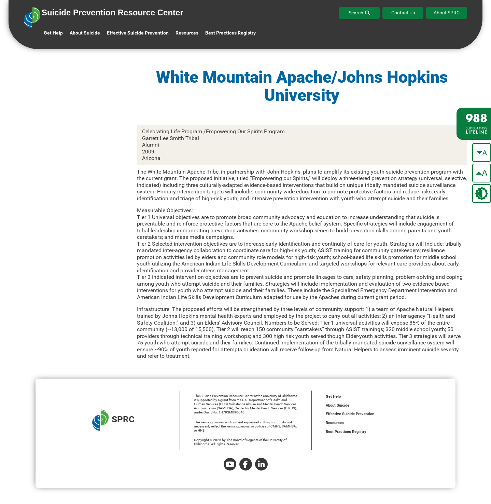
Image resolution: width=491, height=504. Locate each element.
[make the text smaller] (481, 152)
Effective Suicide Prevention (350, 414)
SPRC (113, 420)
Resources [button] (187, 33)
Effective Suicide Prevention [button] (138, 33)
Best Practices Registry (230, 33)
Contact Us (403, 12)
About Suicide (85, 33)
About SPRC (447, 12)
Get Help (53, 33)
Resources (335, 423)
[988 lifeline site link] (474, 124)
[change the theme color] (481, 193)
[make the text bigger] (481, 173)
